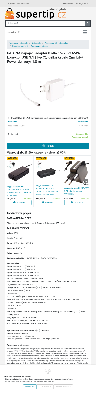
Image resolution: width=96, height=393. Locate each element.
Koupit (48, 145)
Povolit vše (29, 387)
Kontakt (11, 3)
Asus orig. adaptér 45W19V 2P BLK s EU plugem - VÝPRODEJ (76, 191)
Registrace (82, 3)
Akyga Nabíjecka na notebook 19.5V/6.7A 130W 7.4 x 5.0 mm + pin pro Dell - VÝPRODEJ (47, 190)
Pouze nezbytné (45, 387)
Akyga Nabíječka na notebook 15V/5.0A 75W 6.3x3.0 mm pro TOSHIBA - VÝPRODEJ (19, 191)
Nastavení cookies (63, 387)
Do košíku (19, 202)
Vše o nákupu (23, 3)
